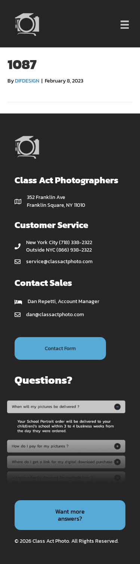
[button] (60, 348)
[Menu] (124, 24)
